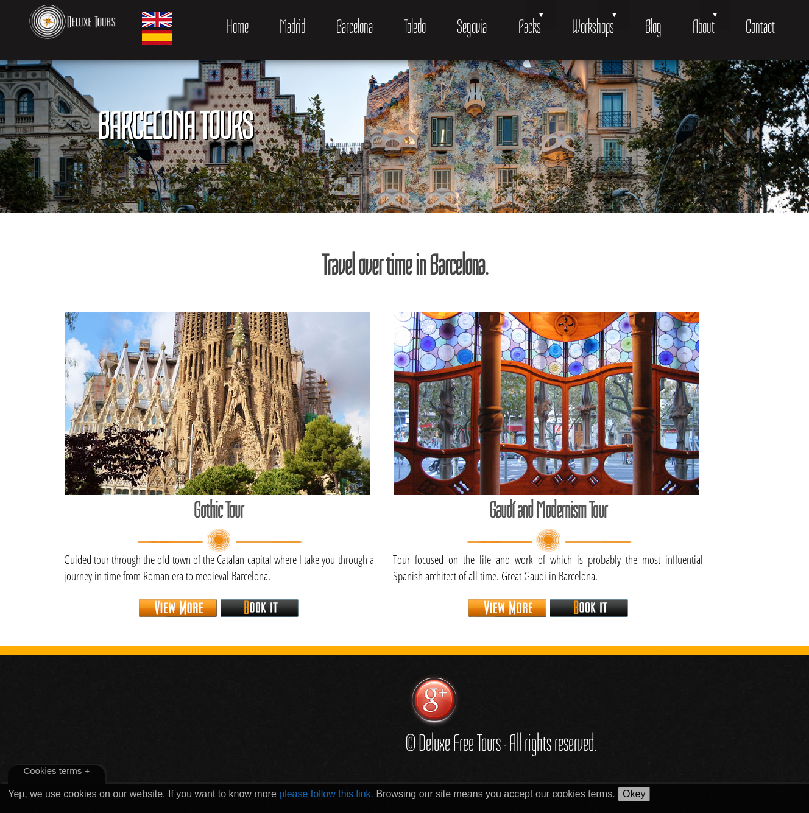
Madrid (292, 26)
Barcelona (354, 26)
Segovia (472, 26)
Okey (634, 794)
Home (238, 26)
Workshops (593, 26)
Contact (760, 26)
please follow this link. (326, 794)
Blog (653, 26)
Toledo (415, 26)
